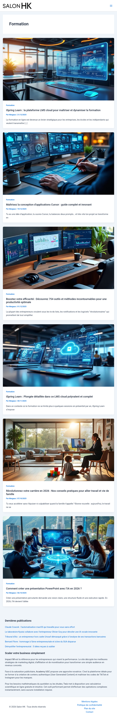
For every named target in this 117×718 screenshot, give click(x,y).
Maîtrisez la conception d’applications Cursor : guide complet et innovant (49, 204)
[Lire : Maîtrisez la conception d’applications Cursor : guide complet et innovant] (58, 163)
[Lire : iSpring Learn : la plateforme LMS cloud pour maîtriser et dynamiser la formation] (58, 69)
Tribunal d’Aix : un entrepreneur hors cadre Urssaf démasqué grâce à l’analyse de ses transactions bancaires (55, 636)
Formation (10, 105)
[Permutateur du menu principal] (111, 6)
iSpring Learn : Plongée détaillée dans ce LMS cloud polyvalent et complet (49, 396)
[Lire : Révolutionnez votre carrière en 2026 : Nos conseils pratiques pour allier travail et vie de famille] (58, 449)
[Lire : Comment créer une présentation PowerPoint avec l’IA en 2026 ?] (58, 547)
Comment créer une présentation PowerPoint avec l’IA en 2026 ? (44, 588)
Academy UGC (43, 671)
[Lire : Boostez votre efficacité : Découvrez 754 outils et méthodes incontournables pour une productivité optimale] (58, 257)
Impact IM (10, 659)
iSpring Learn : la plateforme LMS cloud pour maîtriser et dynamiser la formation (53, 110)
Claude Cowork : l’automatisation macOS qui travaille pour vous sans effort (40, 627)
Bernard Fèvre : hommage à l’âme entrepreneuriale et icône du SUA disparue (40, 641)
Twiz (65, 684)
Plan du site (89, 708)
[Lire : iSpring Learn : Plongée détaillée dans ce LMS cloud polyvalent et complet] (58, 355)
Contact (89, 712)
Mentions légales (90, 701)
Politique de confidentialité (89, 705)
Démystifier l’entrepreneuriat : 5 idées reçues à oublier (30, 646)
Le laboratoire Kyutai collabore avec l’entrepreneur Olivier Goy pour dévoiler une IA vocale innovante (51, 632)
